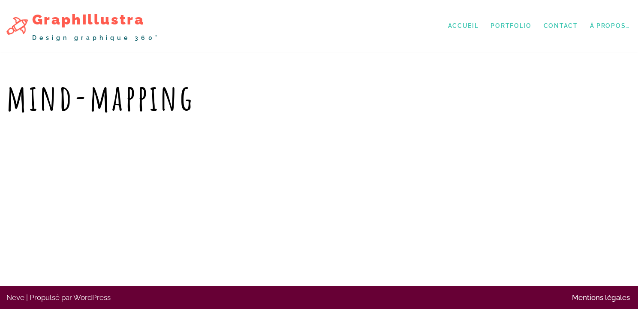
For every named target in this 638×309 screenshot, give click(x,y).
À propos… (610, 25)
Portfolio (511, 25)
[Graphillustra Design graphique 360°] (83, 26)
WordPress (92, 297)
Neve (15, 297)
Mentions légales (601, 297)
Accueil (463, 25)
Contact (561, 25)
